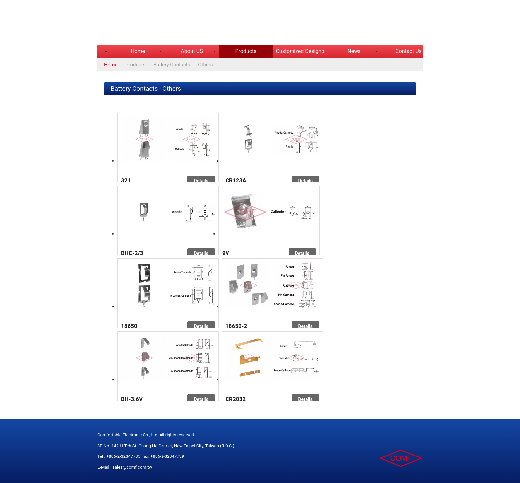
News (353, 51)
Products (245, 51)
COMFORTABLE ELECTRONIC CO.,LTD (180, 23)
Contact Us (408, 51)
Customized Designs (300, 51)
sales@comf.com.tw (132, 467)
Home (138, 51)
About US (192, 51)
